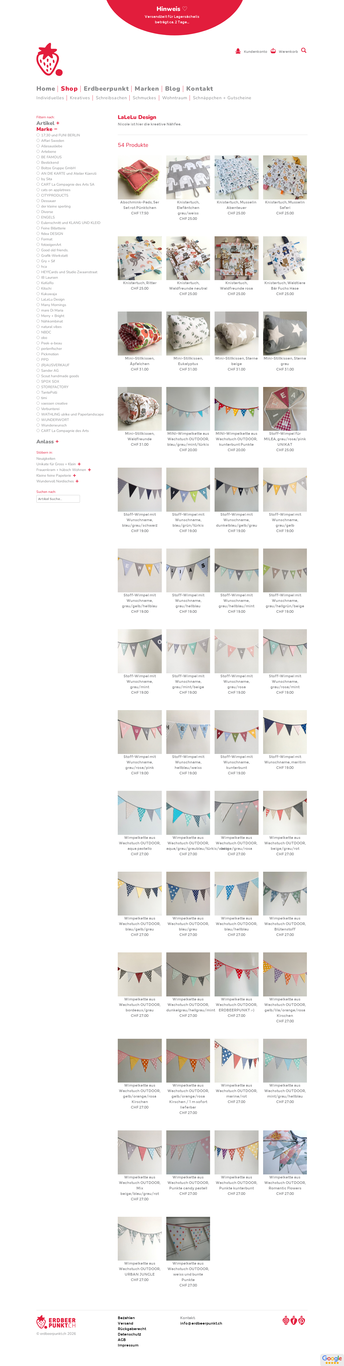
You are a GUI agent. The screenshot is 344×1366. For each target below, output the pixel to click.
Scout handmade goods (60, 376)
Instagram (286, 1320)
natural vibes (51, 326)
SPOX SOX (50, 381)
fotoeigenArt (51, 244)
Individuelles (50, 98)
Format (46, 239)
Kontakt (199, 88)
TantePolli (49, 392)
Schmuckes (145, 98)
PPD (45, 359)
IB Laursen (49, 277)
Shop (69, 88)
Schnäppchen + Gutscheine (222, 98)
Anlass (45, 441)
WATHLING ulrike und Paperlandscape (72, 414)
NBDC (46, 332)
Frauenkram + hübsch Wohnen (61, 469)
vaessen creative (54, 403)
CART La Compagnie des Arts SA (67, 184)
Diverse (47, 211)
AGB (122, 1339)
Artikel (45, 123)
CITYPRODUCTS (54, 195)
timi (44, 398)
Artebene (48, 151)
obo (44, 337)
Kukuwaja (49, 294)
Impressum (128, 1345)
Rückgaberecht (132, 1328)
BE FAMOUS (51, 157)
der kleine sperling (56, 206)
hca (44, 266)
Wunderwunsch (54, 425)
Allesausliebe (51, 146)
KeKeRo (47, 283)
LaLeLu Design (53, 299)
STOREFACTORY (55, 387)
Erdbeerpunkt (106, 88)
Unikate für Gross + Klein (56, 464)
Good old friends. (54, 250)
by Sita (46, 179)
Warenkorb (288, 51)
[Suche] (58, 499)
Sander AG (50, 370)
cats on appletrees (55, 190)
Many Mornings (53, 304)
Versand (125, 1323)
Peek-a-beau (51, 343)
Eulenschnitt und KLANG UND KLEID (70, 222)
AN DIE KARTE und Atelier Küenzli (68, 173)
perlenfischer (51, 348)
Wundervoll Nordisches (55, 481)
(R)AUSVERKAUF (55, 365)
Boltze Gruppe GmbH (58, 168)
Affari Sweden (52, 140)
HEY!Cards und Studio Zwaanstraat (69, 272)
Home (45, 88)
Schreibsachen (111, 98)
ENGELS (48, 217)
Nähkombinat (52, 321)
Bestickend (50, 162)
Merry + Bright (52, 315)
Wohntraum (174, 98)
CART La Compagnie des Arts (65, 430)
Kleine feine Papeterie (53, 475)
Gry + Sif (48, 261)
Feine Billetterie (53, 228)
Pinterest (301, 1320)
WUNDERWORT (55, 419)
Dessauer (48, 200)
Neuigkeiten (45, 458)
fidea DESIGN (52, 233)
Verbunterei (50, 408)
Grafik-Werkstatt (54, 255)
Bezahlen (126, 1318)
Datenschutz (129, 1334)
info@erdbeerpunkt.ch (201, 1323)
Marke (44, 129)
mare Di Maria (52, 310)
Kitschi (46, 288)
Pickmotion (50, 354)
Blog (173, 88)
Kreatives (80, 98)
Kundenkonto (255, 51)
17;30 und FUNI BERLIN (60, 135)
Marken (147, 88)
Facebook (293, 1320)
